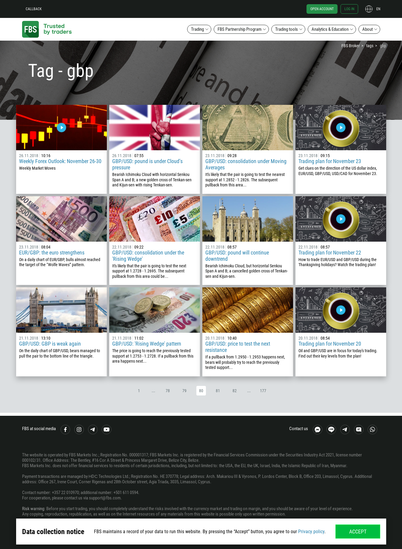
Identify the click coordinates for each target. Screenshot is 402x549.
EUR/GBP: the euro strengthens (51, 252)
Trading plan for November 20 (329, 344)
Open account (322, 9)
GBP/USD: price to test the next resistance (237, 347)
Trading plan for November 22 (329, 252)
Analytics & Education (330, 29)
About (367, 29)
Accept (357, 531)
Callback (34, 9)
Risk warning (33, 508)
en (378, 9)
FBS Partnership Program (239, 29)
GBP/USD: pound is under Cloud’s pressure (147, 164)
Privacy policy (311, 531)
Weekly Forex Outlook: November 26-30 (60, 161)
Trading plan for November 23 (329, 161)
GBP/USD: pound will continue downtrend (237, 255)
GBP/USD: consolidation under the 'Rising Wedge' (148, 255)
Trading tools (286, 29)
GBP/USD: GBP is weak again (50, 344)
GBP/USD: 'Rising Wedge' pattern (146, 344)
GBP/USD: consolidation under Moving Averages (246, 164)
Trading (197, 29)
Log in (349, 9)
